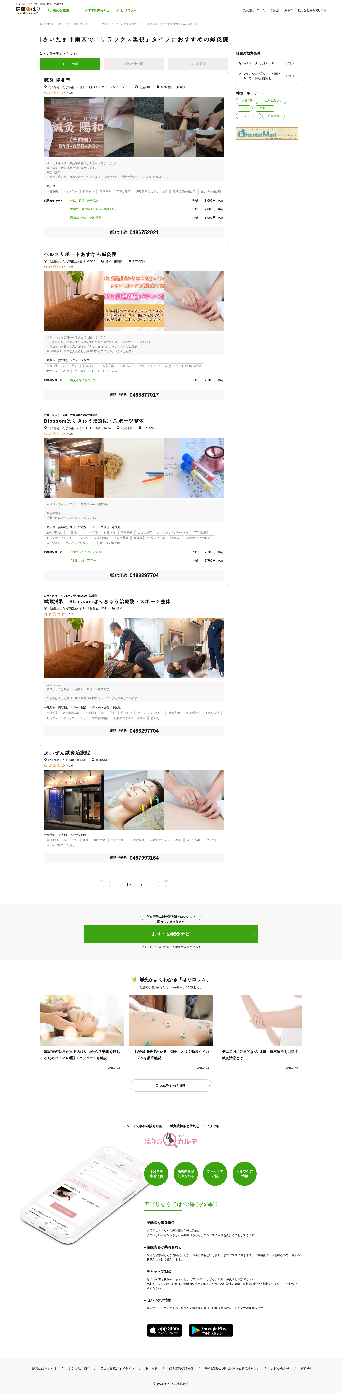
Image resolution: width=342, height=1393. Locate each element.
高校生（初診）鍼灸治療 (85, 217)
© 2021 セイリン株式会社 (170, 1383)
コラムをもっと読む (171, 1085)
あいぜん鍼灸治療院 (67, 752)
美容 (244, 108)
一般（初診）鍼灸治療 (84, 200)
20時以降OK (273, 100)
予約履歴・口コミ (254, 10)
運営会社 (307, 1368)
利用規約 (151, 1368)
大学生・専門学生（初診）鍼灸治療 (93, 209)
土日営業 (247, 100)
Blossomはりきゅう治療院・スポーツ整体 (94, 420)
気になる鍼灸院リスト (312, 10)
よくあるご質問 (78, 1368)
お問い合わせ (280, 1368)
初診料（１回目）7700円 (86, 552)
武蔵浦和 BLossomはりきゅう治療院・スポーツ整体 (107, 601)
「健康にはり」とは (42, 1368)
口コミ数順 (198, 63)
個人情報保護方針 (181, 1368)
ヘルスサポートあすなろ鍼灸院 (80, 254)
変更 (289, 63)
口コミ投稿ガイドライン (117, 1368)
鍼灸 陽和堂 (57, 79)
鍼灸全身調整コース (83, 380)
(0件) (71, 93)
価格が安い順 (134, 63)
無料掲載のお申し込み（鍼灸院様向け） (232, 1368)
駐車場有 (273, 116)
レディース (248, 116)
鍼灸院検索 (61, 10)
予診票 (274, 10)
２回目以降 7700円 (83, 560)
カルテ (288, 10)
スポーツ (265, 108)
